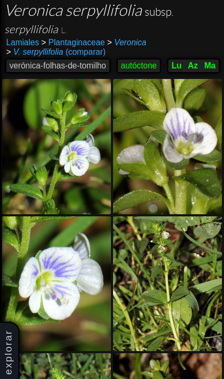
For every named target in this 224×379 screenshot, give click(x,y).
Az (193, 65)
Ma (210, 65)
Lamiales (22, 42)
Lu (176, 65)
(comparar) (56, 52)
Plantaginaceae (73, 42)
